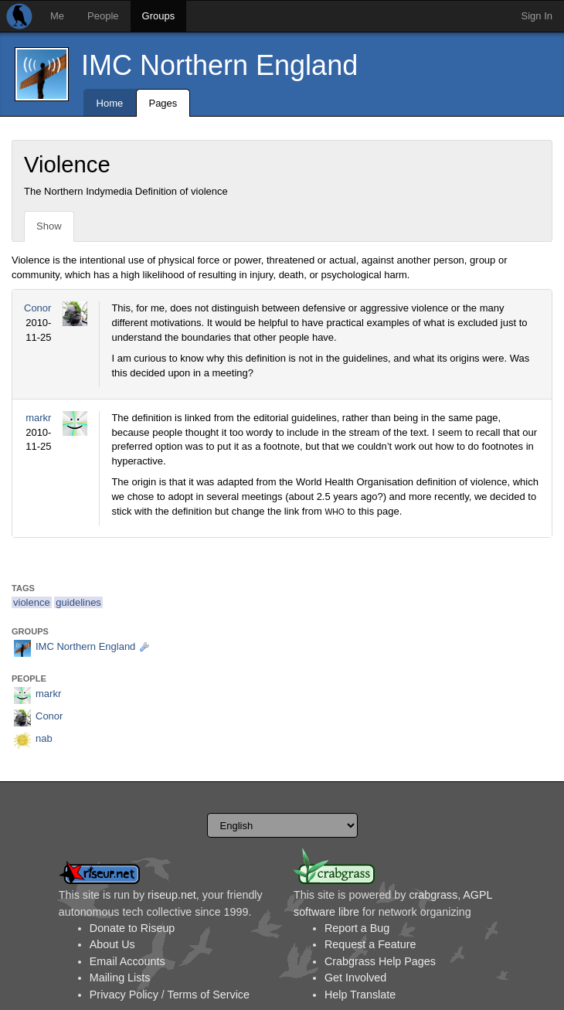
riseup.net (172, 895)
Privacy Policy (124, 994)
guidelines (78, 602)
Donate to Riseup (132, 928)
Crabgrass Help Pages (380, 961)
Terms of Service (208, 994)
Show (49, 226)
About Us (112, 944)
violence (31, 602)
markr (38, 417)
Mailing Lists (120, 977)
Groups (158, 16)
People (102, 16)
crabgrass (433, 895)
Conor (37, 308)
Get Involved (355, 977)
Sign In (537, 16)
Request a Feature (370, 944)
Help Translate (360, 994)
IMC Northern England (219, 65)
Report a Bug (356, 928)
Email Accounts (127, 961)
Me (57, 16)
